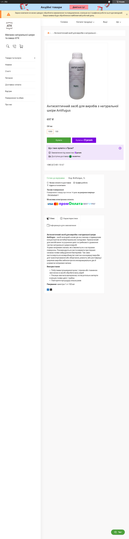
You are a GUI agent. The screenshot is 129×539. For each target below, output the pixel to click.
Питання (9, 78)
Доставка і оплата (13, 85)
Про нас (8, 105)
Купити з (84, 140)
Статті (8, 71)
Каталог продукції (84, 22)
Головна (64, 22)
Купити (59, 140)
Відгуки (8, 91)
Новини (8, 65)
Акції (105, 22)
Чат (118, 532)
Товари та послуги (13, 58)
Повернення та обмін (14, 98)
